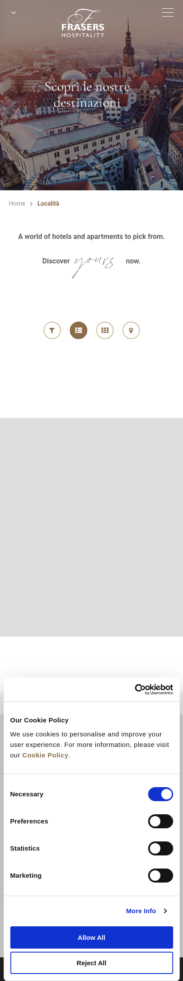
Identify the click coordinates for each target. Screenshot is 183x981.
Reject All (92, 963)
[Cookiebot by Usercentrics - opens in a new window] (134, 689)
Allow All (91, 937)
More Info (141, 910)
